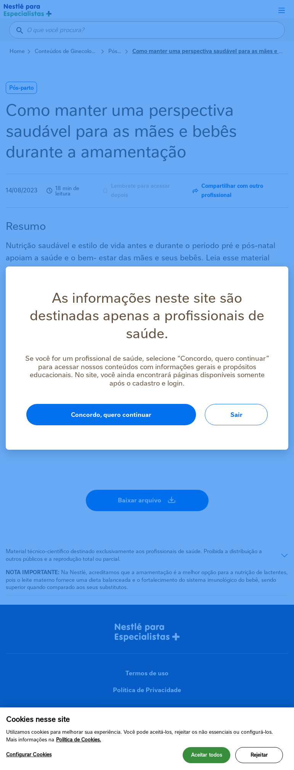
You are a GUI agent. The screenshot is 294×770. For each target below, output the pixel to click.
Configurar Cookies (28, 756)
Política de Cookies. (78, 741)
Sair (236, 415)
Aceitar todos (206, 757)
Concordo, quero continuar (111, 415)
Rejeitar (259, 757)
